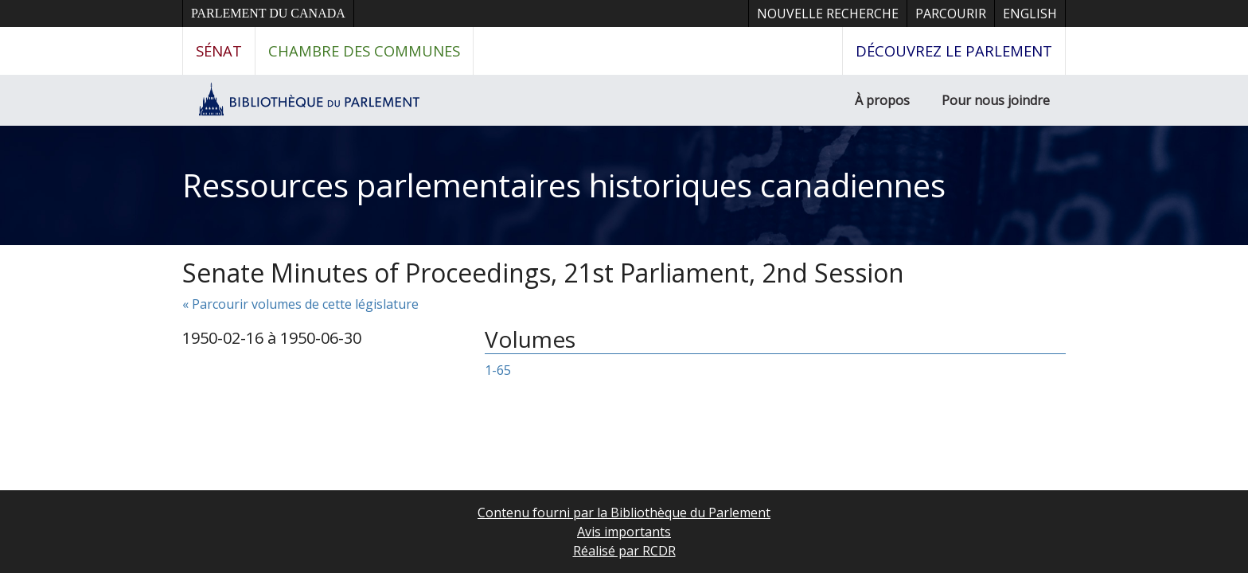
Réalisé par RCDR (624, 550)
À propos (882, 100)
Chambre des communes (364, 50)
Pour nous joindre (996, 100)
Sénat (219, 50)
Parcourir (950, 13)
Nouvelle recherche (828, 13)
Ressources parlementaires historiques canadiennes (564, 185)
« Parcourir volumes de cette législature (300, 304)
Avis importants (624, 531)
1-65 (498, 370)
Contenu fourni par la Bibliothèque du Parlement (624, 512)
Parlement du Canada (268, 13)
